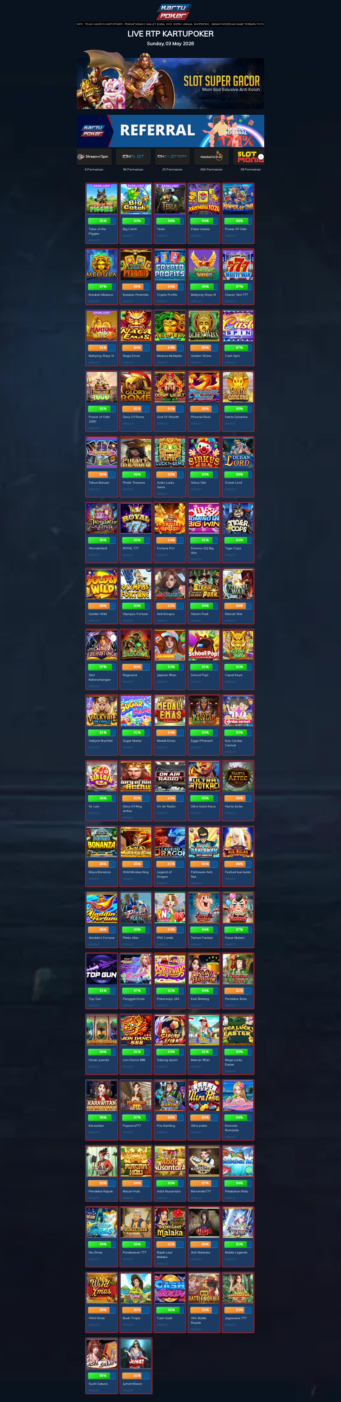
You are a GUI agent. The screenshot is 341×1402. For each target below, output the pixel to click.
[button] (261, 157)
